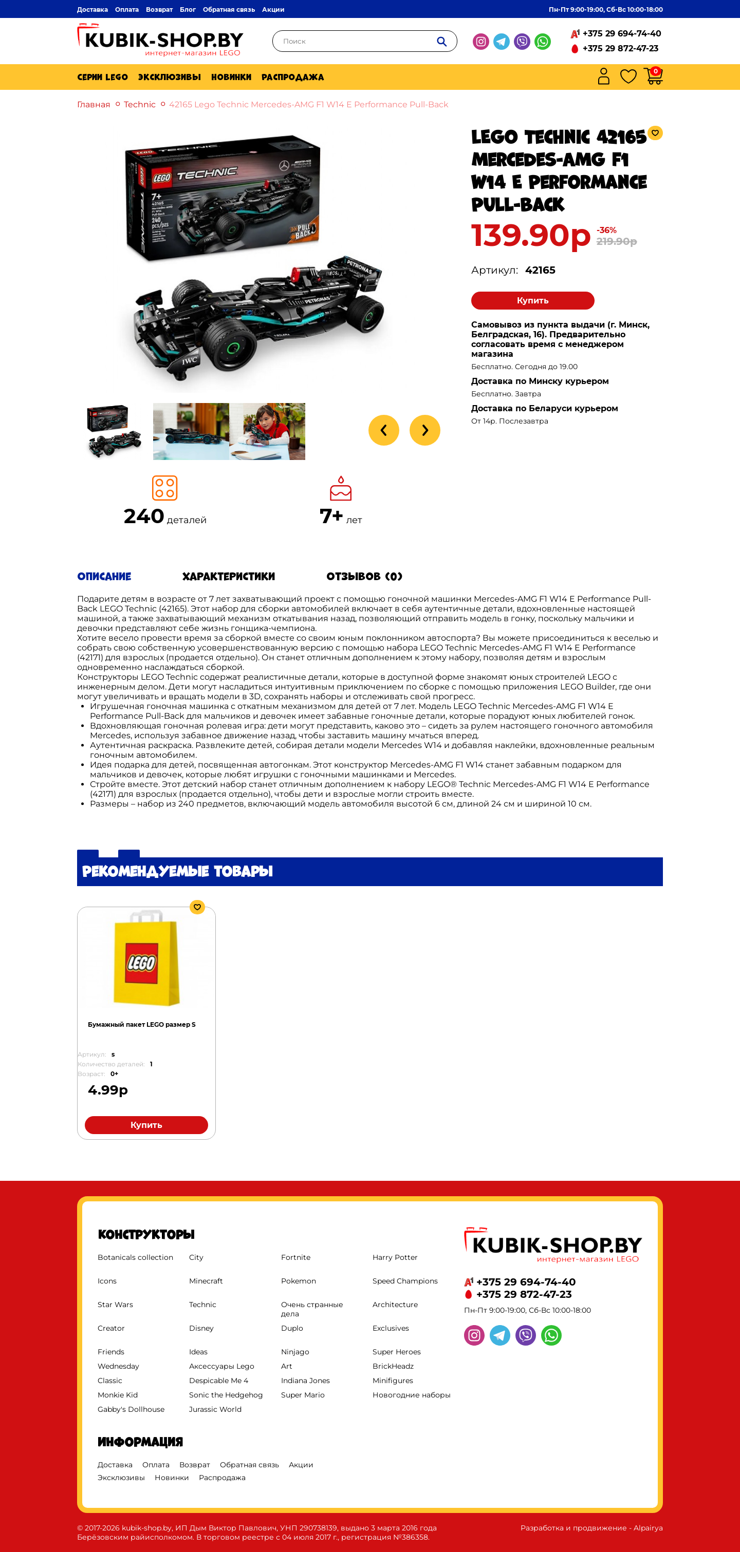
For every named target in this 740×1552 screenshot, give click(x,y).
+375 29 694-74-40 (622, 34)
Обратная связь (229, 9)
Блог (188, 9)
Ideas (198, 1351)
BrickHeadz (393, 1366)
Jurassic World (215, 1409)
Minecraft (206, 1281)
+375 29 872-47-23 (620, 48)
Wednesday (118, 1366)
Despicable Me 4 (218, 1380)
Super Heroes (397, 1351)
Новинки (231, 77)
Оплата (127, 9)
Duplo (292, 1328)
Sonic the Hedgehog (226, 1395)
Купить (533, 300)
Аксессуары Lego (221, 1366)
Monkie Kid (118, 1395)
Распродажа (293, 77)
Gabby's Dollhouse (131, 1409)
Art (286, 1366)
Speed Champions (405, 1281)
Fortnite (295, 1257)
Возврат (159, 9)
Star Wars (115, 1304)
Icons (107, 1281)
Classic (110, 1380)
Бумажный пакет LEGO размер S (142, 1024)
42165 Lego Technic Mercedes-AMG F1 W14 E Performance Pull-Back (309, 104)
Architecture (395, 1304)
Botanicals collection (135, 1257)
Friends (111, 1351)
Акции (273, 9)
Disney (201, 1328)
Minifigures (393, 1380)
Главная (93, 104)
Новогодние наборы (412, 1395)
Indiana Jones (305, 1380)
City (196, 1257)
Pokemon (298, 1281)
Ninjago (295, 1351)
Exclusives (391, 1328)
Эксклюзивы (169, 77)
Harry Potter (395, 1257)
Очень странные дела (312, 1309)
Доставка (92, 9)
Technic (140, 104)
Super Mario (303, 1395)
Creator (111, 1328)
